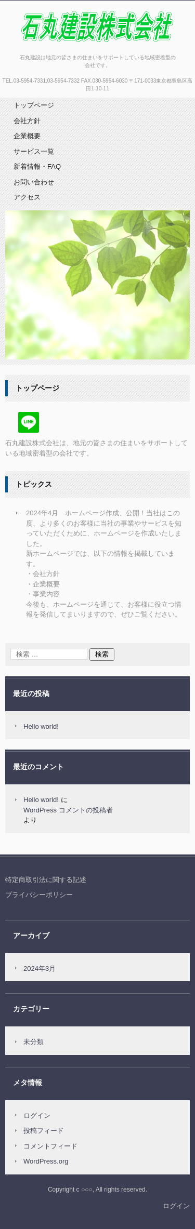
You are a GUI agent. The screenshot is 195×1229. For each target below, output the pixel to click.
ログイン (36, 1115)
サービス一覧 (34, 151)
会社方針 (27, 121)
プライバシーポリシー (39, 895)
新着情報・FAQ (37, 166)
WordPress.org (45, 1161)
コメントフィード (50, 1146)
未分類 (33, 1042)
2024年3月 (39, 968)
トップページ (34, 105)
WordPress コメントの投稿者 (68, 810)
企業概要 (27, 136)
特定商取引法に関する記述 (45, 880)
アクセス (27, 197)
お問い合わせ (34, 182)
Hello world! (41, 726)
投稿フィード (43, 1130)
